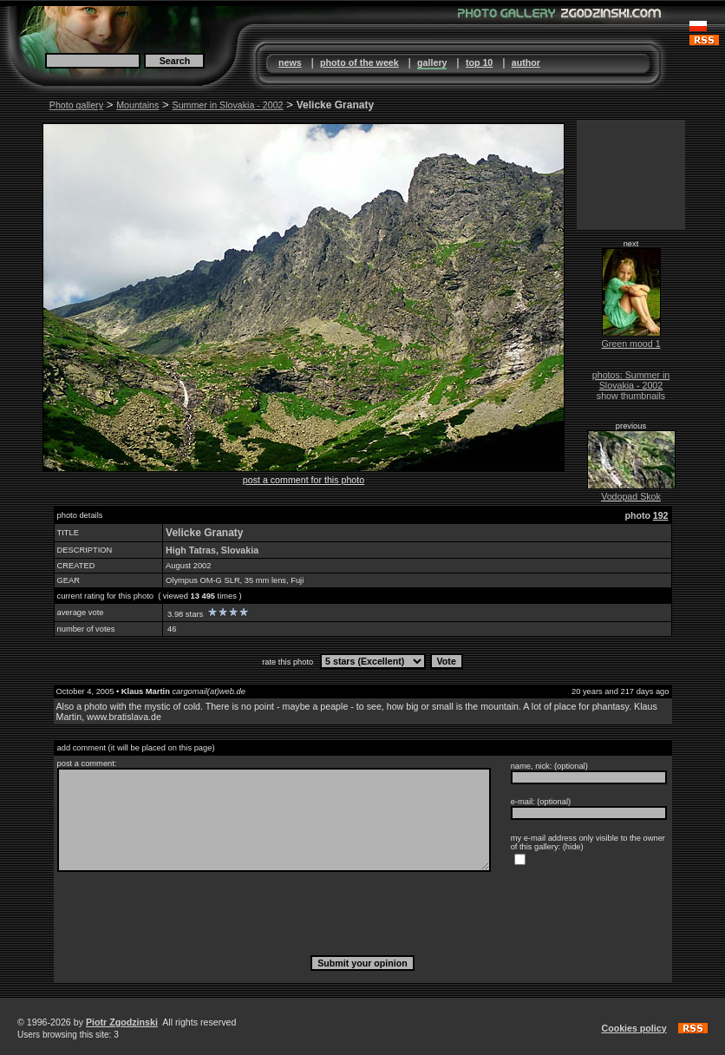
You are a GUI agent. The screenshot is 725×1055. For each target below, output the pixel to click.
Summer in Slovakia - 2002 (228, 105)
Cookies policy (633, 1028)
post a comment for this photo (303, 480)
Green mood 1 (630, 343)
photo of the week (359, 62)
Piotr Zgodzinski (122, 1022)
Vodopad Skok (631, 496)
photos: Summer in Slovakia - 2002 (630, 380)
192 (661, 515)
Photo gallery (76, 105)
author (526, 62)
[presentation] (362, 913)
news (290, 62)
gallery (432, 62)
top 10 (479, 62)
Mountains (137, 105)
